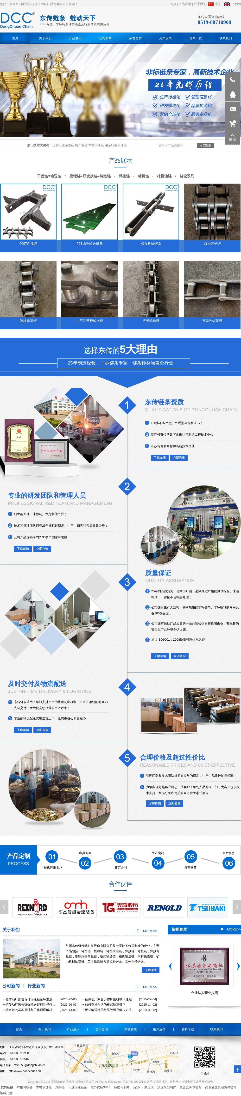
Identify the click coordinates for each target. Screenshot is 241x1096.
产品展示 (185, 4)
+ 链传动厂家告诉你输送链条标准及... (29, 999)
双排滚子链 (212, 244)
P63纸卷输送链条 (89, 244)
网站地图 (161, 1081)
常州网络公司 (178, 1081)
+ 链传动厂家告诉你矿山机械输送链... (108, 999)
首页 (173, 4)
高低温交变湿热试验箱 (220, 1087)
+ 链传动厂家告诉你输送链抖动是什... (29, 1004)
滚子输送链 (151, 321)
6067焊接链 (28, 244)
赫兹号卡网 (121, 1087)
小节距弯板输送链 (89, 321)
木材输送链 (44, 1087)
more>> (147, 931)
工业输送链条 (77, 1087)
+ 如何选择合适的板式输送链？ (104, 1004)
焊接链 (60, 1087)
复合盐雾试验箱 (191, 1087)
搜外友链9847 (100, 1087)
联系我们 (200, 4)
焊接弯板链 (24, 1087)
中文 (214, 4)
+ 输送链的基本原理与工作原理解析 (27, 1010)
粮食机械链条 (151, 244)
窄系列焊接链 (212, 321)
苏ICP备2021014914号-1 (139, 1081)
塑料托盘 (6, 1093)
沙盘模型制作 (166, 1087)
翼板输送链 (28, 321)
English (232, 4)
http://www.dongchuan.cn (25, 1071)
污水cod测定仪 (143, 1087)
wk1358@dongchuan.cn (29, 1065)
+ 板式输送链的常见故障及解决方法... (108, 1010)
